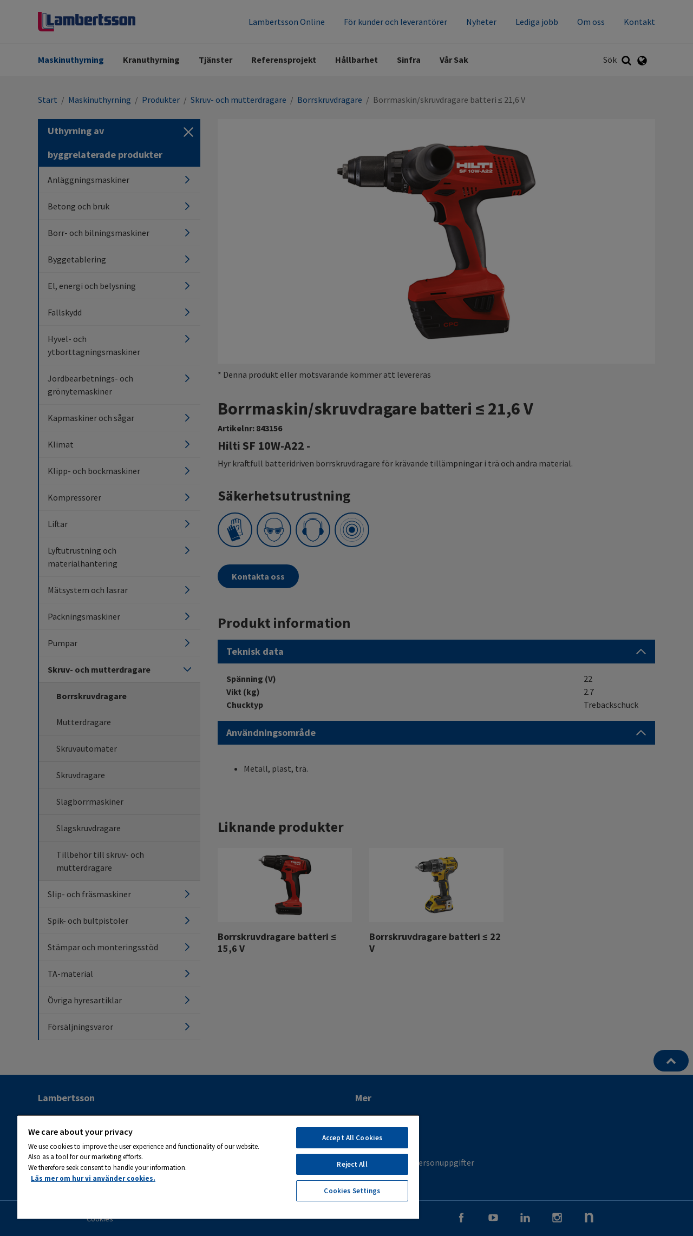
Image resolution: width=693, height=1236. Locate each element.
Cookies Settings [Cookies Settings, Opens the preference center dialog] (352, 1190)
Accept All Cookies (352, 1137)
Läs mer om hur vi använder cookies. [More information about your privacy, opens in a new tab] (93, 1178)
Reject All (352, 1164)
